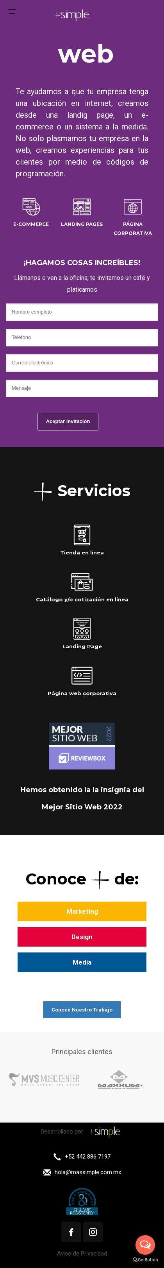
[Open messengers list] (145, 1245)
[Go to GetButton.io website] (145, 1260)
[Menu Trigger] (12, 10)
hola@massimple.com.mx (88, 1172)
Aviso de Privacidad (82, 1253)
